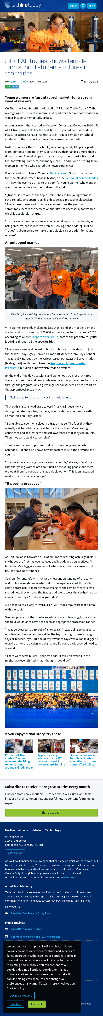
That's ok (37, 1004)
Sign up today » (51, 812)
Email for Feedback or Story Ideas (31, 913)
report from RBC (44, 337)
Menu (92, 5)
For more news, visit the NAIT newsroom (35, 936)
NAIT (15, 86)
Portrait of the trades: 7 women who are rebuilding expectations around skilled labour (19, 761)
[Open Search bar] (83, 6)
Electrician (56, 173)
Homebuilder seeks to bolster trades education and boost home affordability (84, 759)
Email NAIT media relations (27, 929)
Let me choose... (21, 995)
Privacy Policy (84, 1003)
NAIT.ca (73, 5)
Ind (8, 86)
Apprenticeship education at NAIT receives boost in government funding (51, 759)
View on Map (15, 852)
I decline (15, 1004)
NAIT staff (19, 81)
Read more (67, 877)
